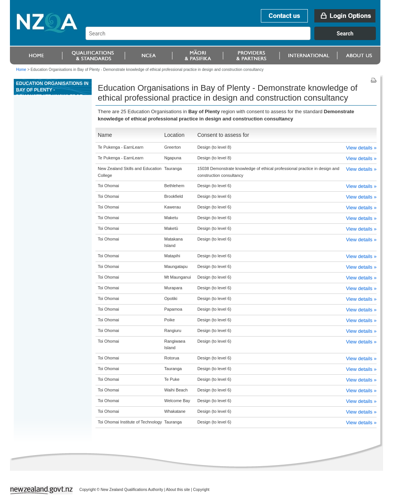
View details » (361, 148)
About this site (178, 490)
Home (21, 69)
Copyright (201, 490)
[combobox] (234, 38)
